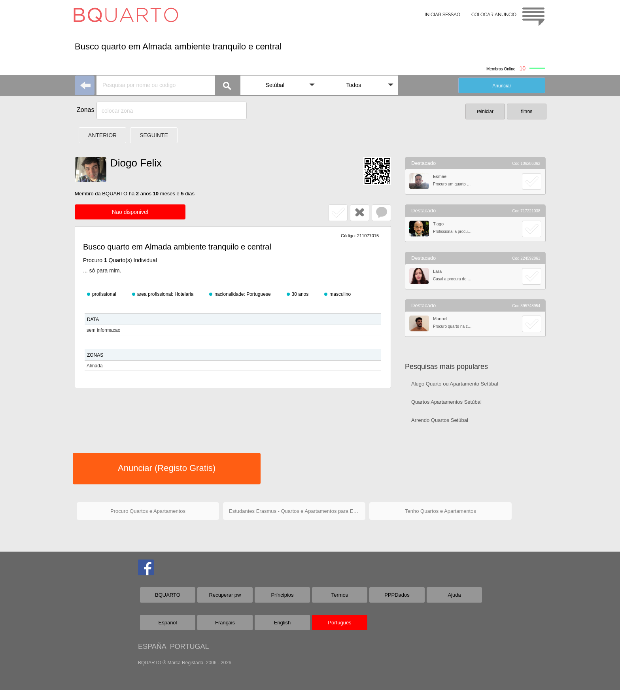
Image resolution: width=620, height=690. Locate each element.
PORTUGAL (189, 646)
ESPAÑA (152, 646)
